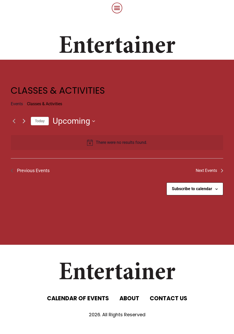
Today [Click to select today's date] (40, 121)
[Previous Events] (14, 121)
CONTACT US (168, 298)
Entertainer (117, 47)
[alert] (121, 142)
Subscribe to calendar (192, 188)
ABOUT (129, 298)
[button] (117, 8)
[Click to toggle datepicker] (74, 121)
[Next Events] (24, 121)
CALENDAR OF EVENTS (78, 298)
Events (17, 103)
